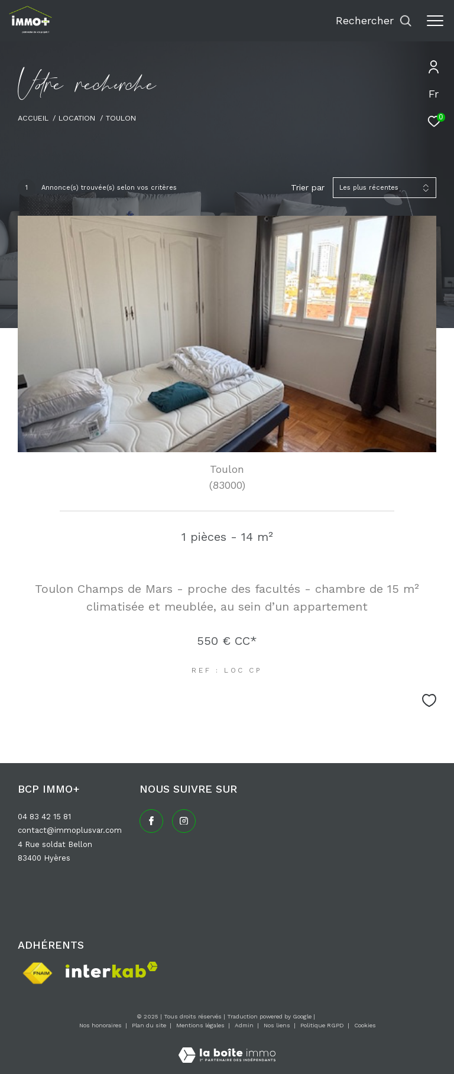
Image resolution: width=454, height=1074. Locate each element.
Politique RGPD (322, 1025)
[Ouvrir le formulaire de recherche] (374, 21)
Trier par (308, 187)
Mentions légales (201, 1025)
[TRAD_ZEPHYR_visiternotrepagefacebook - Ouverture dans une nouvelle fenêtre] (151, 821)
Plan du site (150, 1025)
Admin (245, 1025)
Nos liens (278, 1025)
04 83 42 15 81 (44, 816)
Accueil (33, 117)
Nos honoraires (100, 1025)
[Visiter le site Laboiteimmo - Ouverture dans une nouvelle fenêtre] (227, 1047)
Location (77, 117)
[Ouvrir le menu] (435, 20)
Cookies (365, 1025)
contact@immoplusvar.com (70, 830)
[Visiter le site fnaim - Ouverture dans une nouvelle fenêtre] (37, 973)
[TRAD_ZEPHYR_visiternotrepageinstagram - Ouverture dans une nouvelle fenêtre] (184, 821)
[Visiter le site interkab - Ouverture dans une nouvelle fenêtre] (112, 970)
